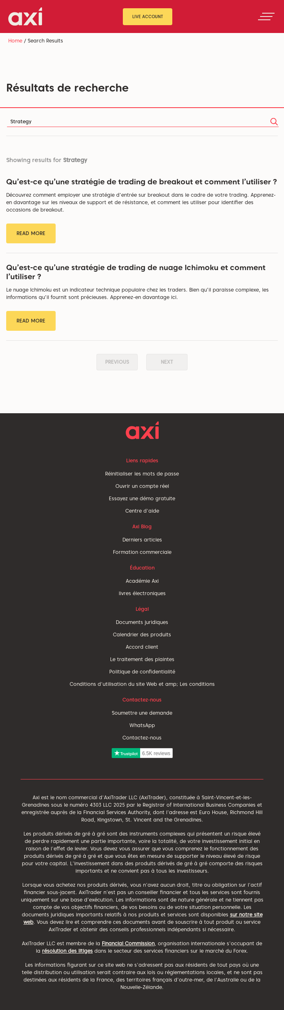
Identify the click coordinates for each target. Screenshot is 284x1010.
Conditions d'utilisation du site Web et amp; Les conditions (142, 684)
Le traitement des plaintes (142, 659)
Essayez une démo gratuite (142, 498)
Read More (30, 233)
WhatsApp (142, 725)
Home (15, 41)
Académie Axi (142, 581)
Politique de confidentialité (142, 672)
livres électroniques (142, 593)
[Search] (143, 122)
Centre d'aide (142, 511)
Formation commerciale (142, 552)
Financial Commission (128, 943)
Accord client (142, 647)
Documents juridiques (142, 622)
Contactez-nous (142, 738)
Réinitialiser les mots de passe (142, 474)
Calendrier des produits (142, 634)
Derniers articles (142, 540)
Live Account (147, 16)
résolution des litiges (67, 951)
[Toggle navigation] (266, 16)
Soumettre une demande (142, 713)
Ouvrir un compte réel (142, 486)
